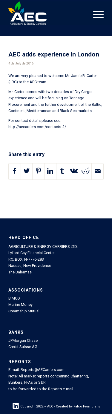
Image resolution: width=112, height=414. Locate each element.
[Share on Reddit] (86, 171)
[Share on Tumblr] (62, 171)
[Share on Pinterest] (38, 171)
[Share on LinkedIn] (50, 171)
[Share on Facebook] (15, 171)
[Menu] (95, 13)
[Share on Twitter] (27, 171)
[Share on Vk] (74, 171)
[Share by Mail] (97, 171)
